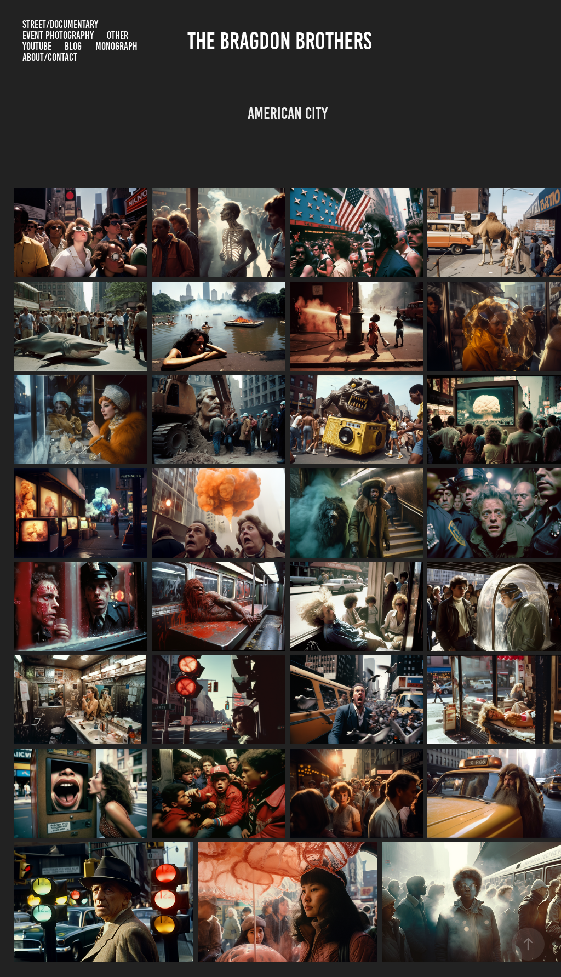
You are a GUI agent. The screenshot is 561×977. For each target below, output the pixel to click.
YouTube (36, 46)
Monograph (116, 46)
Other (117, 35)
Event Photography (58, 35)
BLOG (73, 46)
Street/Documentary (60, 24)
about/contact (49, 57)
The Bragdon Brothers (281, 41)
